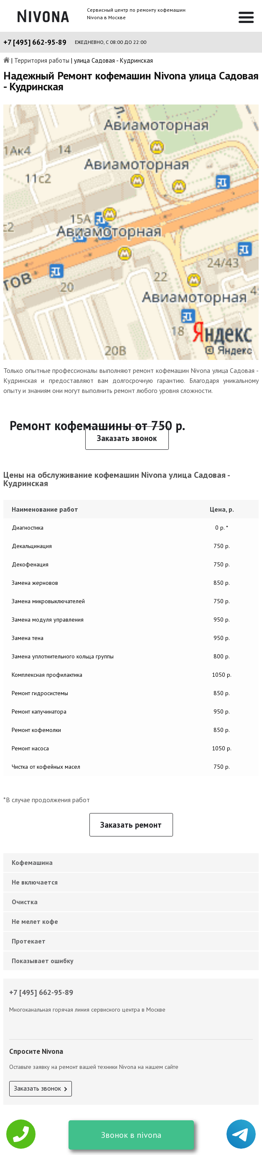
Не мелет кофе (35, 921)
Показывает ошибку (43, 960)
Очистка (25, 901)
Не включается (35, 882)
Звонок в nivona (131, 1135)
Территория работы (41, 61)
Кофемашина (32, 862)
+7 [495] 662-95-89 (34, 42)
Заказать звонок (127, 438)
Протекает (29, 941)
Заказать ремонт (131, 825)
